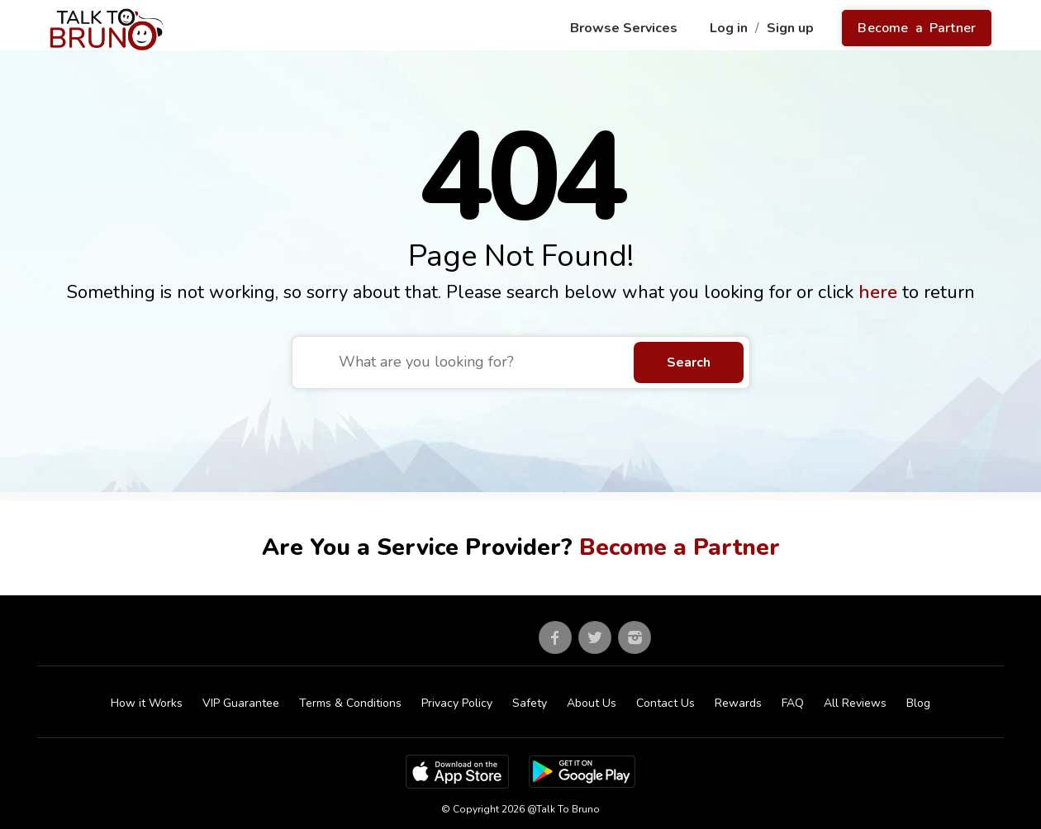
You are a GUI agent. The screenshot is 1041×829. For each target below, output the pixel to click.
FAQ (793, 703)
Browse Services (625, 28)
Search (689, 362)
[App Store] (457, 770)
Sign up (792, 28)
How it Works (147, 703)
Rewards (738, 703)
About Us (591, 703)
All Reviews (855, 703)
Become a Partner (917, 28)
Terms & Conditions (350, 703)
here (880, 292)
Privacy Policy (456, 703)
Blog (918, 703)
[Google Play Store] (582, 770)
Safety (529, 703)
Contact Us (665, 703)
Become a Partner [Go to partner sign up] (679, 547)
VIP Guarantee (240, 703)
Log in (730, 28)
